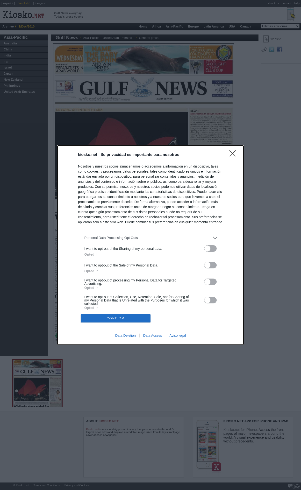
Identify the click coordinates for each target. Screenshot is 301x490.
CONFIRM (116, 318)
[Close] (234, 155)
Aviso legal (178, 335)
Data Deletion (125, 335)
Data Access (152, 335)
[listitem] (150, 237)
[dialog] (150, 245)
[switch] (210, 248)
